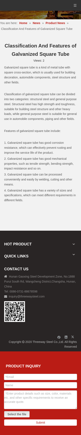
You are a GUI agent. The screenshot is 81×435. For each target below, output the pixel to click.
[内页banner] (40, 15)
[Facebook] (59, 337)
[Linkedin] (66, 337)
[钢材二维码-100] (14, 311)
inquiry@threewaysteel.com (27, 296)
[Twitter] (73, 337)
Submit (40, 422)
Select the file (16, 414)
